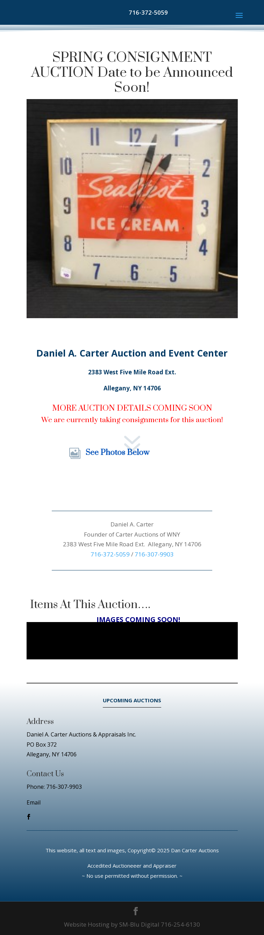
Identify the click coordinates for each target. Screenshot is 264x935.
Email (34, 802)
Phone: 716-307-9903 (54, 787)
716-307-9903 (154, 554)
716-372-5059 (148, 12)
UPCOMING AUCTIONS (132, 700)
